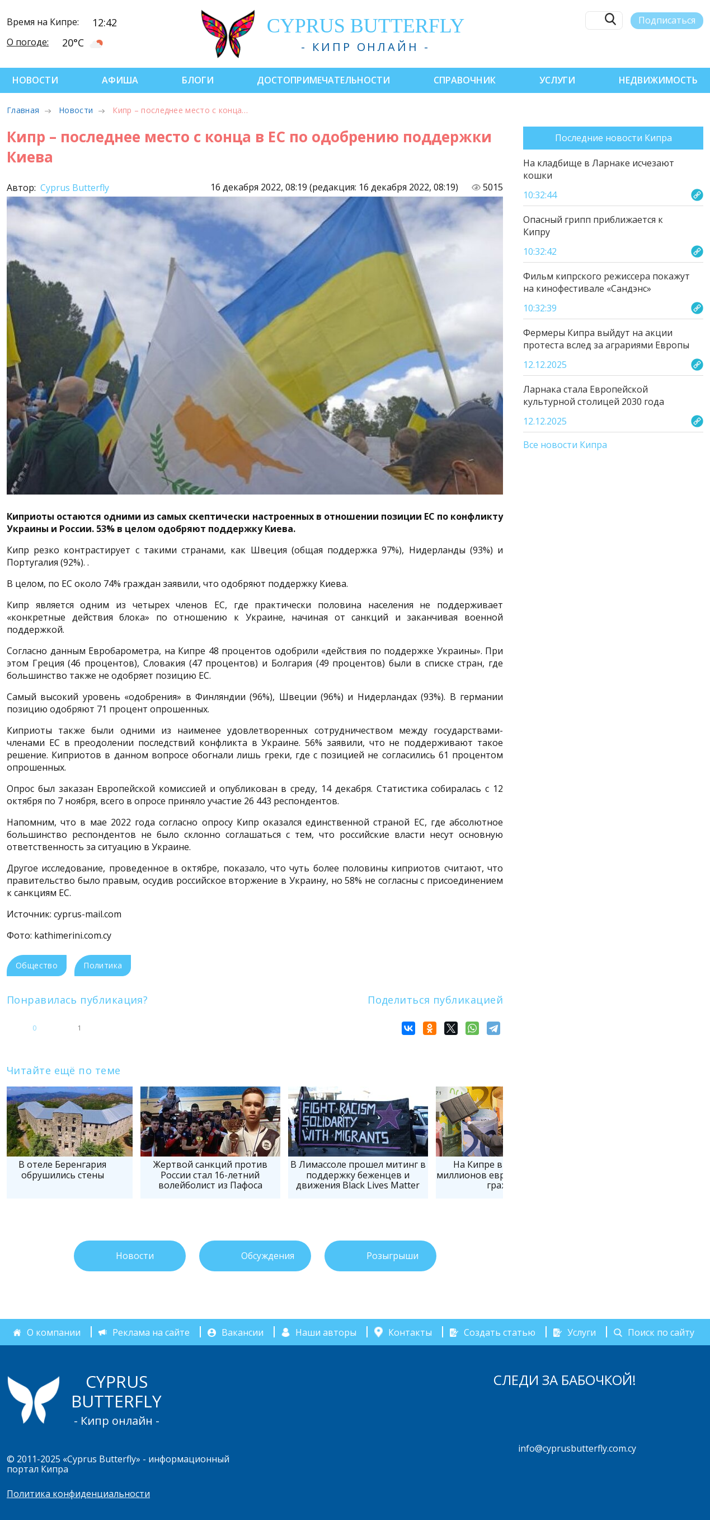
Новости (35, 80)
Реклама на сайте (151, 1332)
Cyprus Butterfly (73, 187)
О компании (54, 1332)
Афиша (120, 80)
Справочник (465, 80)
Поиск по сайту (661, 1332)
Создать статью (499, 1332)
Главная (23, 110)
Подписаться (666, 20)
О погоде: (28, 42)
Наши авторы (325, 1332)
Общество (37, 965)
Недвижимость (658, 80)
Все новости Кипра (565, 445)
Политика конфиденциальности (78, 1494)
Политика (102, 965)
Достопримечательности (323, 80)
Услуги (557, 80)
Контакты (410, 1332)
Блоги (198, 80)
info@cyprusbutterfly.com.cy (577, 1448)
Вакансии (243, 1332)
